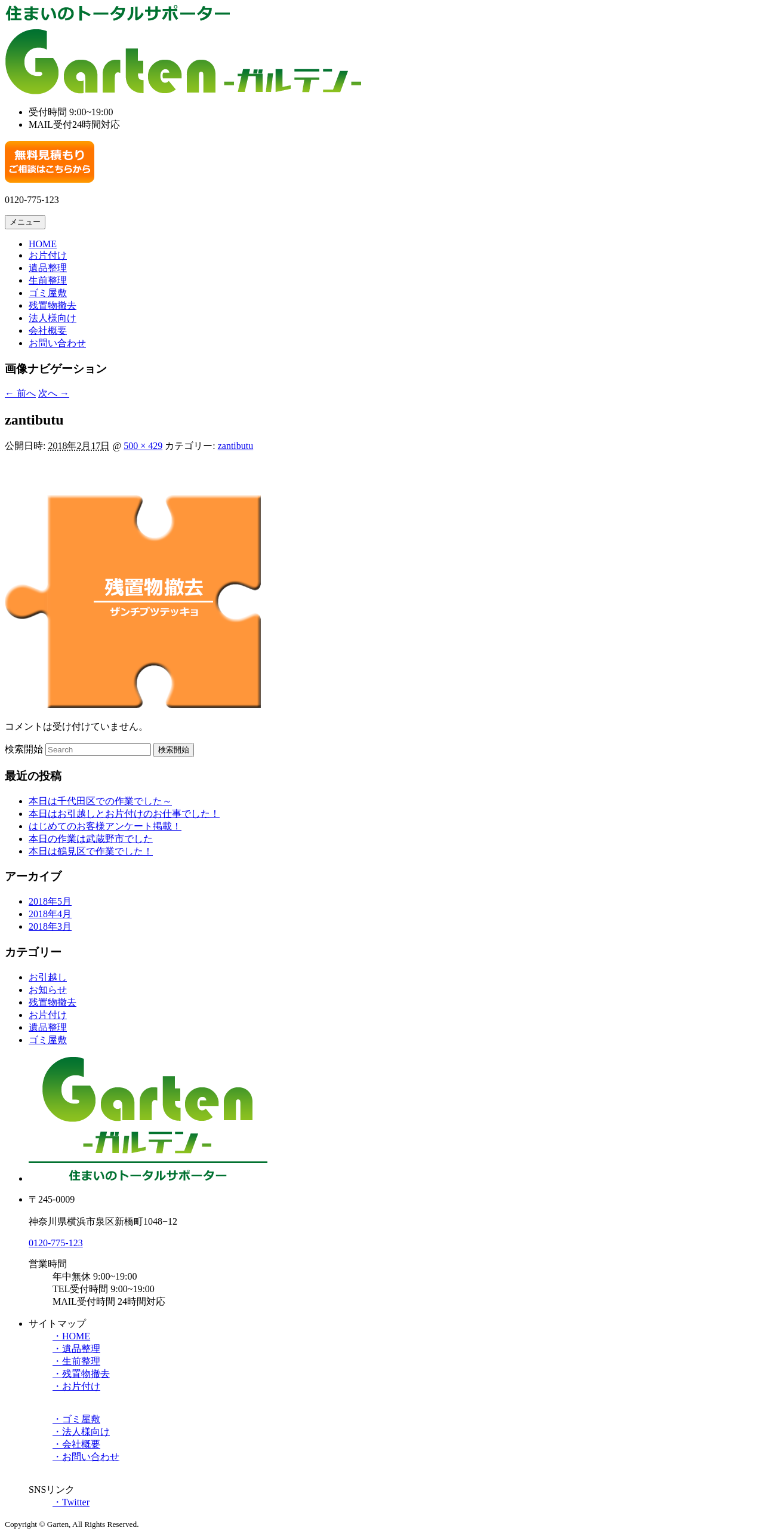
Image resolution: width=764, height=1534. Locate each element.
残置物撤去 (52, 305)
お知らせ (48, 990)
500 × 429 (143, 446)
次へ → (53, 393)
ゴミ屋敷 (48, 293)
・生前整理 (76, 1361)
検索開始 (24, 749)
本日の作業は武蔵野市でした (91, 839)
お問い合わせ (57, 343)
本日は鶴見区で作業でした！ (91, 851)
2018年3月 (50, 926)
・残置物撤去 (81, 1374)
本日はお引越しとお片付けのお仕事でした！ (124, 813)
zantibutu (236, 446)
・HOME (71, 1336)
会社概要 (48, 330)
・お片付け (76, 1386)
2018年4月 (50, 914)
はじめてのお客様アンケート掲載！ (105, 826)
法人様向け (52, 318)
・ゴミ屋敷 (76, 1419)
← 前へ (20, 393)
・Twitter (71, 1502)
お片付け (48, 255)
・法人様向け (81, 1432)
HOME (43, 244)
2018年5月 (50, 901)
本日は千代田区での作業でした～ (100, 801)
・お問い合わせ (86, 1457)
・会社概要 (76, 1444)
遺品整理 (48, 268)
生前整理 (48, 280)
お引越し (48, 977)
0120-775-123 (56, 1243)
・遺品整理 (76, 1349)
